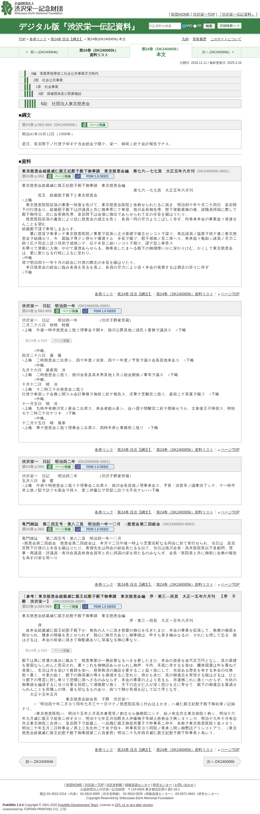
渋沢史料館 (114, 785)
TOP (22, 39)
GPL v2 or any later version (134, 805)
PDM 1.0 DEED (97, 176)
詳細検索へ (228, 26)
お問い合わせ (184, 785)
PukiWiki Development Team (78, 805)
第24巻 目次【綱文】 (67, 39)
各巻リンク (38, 39)
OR (197, 26)
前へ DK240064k (39, 761)
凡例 (185, 39)
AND (187, 26)
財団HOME (180, 14)
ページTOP (230, 294)
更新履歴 (199, 39)
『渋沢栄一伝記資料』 (236, 14)
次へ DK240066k (221, 761)
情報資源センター (137, 785)
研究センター (162, 785)
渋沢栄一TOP (204, 14)
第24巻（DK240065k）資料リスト (184, 294)
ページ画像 (98, 125)
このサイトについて (225, 39)
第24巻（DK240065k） (99, 52)
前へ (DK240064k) (44, 52)
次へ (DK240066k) (215, 52)
